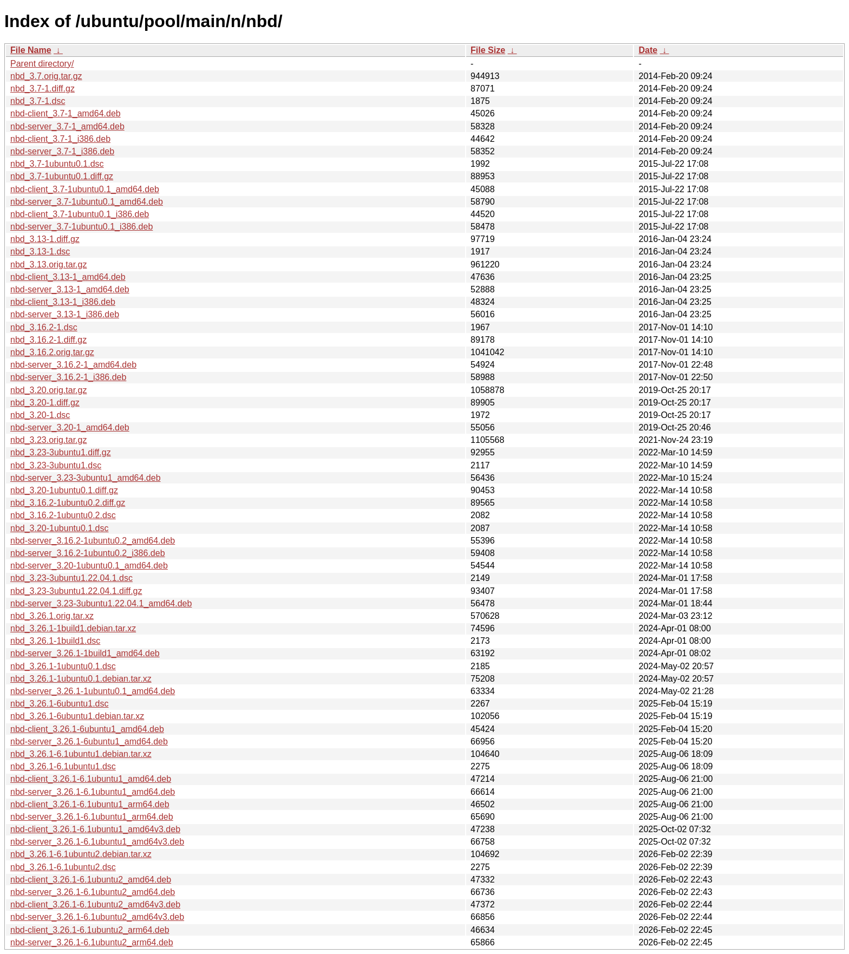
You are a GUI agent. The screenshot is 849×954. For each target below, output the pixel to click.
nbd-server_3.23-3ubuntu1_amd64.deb (85, 477)
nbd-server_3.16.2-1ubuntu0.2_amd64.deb (92, 540)
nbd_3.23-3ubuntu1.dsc (55, 465)
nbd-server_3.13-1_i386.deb (64, 314)
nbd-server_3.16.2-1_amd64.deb (73, 364)
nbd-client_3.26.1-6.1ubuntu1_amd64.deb (90, 778)
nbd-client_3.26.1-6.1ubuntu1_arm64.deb (89, 804)
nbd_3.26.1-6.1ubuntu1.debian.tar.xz (81, 754)
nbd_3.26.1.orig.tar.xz (52, 615)
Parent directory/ (42, 63)
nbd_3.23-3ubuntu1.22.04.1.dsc (71, 578)
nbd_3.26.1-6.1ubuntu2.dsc (63, 867)
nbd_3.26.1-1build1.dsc (55, 640)
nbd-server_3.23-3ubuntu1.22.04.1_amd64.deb (101, 603)
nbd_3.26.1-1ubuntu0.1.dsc (63, 666)
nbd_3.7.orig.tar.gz (46, 76)
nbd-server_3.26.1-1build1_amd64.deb (85, 653)
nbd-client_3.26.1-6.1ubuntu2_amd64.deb (90, 879)
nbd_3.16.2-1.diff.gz (48, 339)
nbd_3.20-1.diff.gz (45, 402)
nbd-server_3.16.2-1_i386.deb (68, 377)
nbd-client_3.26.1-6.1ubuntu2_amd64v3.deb (95, 904)
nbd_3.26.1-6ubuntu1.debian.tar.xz (77, 716)
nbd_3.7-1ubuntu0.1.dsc (57, 163)
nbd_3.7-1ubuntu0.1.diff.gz (61, 176)
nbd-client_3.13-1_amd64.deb (68, 277)
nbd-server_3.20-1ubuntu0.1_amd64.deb (89, 565)
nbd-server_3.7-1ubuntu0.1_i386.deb (81, 226)
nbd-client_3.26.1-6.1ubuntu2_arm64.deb (89, 930)
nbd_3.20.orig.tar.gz (48, 390)
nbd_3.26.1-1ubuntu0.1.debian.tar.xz (81, 678)
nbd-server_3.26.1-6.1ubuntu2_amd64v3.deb (97, 917)
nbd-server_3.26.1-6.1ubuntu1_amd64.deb (92, 791)
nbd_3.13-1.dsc (40, 251)
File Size (488, 50)
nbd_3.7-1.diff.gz (42, 88)
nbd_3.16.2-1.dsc (43, 327)
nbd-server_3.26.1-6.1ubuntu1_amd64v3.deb (97, 841)
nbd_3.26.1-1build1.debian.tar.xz (73, 628)
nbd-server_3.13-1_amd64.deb (69, 289)
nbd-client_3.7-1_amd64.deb (65, 113)
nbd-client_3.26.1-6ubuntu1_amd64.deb (87, 729)
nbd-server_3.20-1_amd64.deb (69, 427)
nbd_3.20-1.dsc (40, 415)
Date (647, 50)
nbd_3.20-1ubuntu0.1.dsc (59, 528)
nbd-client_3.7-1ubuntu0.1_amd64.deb (84, 189)
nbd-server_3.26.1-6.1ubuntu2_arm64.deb (91, 942)
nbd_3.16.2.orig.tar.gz (52, 352)
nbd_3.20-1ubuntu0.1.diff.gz (64, 490)
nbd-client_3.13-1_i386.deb (62, 301)
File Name (30, 50)
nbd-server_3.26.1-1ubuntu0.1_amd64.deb (92, 691)
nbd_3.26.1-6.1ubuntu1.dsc (63, 766)
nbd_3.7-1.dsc (37, 101)
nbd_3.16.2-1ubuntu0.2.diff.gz (67, 502)
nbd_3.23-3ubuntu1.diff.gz (60, 452)
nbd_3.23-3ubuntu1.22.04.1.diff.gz (76, 591)
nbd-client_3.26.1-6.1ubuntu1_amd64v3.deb (95, 829)
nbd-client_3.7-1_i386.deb (60, 138)
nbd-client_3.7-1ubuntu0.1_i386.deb (79, 214)
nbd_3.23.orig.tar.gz (48, 440)
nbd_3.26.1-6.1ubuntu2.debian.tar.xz (81, 854)
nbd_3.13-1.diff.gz (45, 239)
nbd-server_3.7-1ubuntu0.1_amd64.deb (86, 201)
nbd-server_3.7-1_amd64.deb (67, 126)
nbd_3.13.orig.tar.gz (48, 264)
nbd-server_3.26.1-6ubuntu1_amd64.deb (89, 741)
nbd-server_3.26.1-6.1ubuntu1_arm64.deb (91, 816)
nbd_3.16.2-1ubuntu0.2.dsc (63, 515)
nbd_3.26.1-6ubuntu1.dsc (59, 703)
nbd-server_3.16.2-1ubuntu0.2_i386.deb (87, 553)
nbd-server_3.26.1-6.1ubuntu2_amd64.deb (92, 892)
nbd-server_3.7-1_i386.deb (62, 151)
